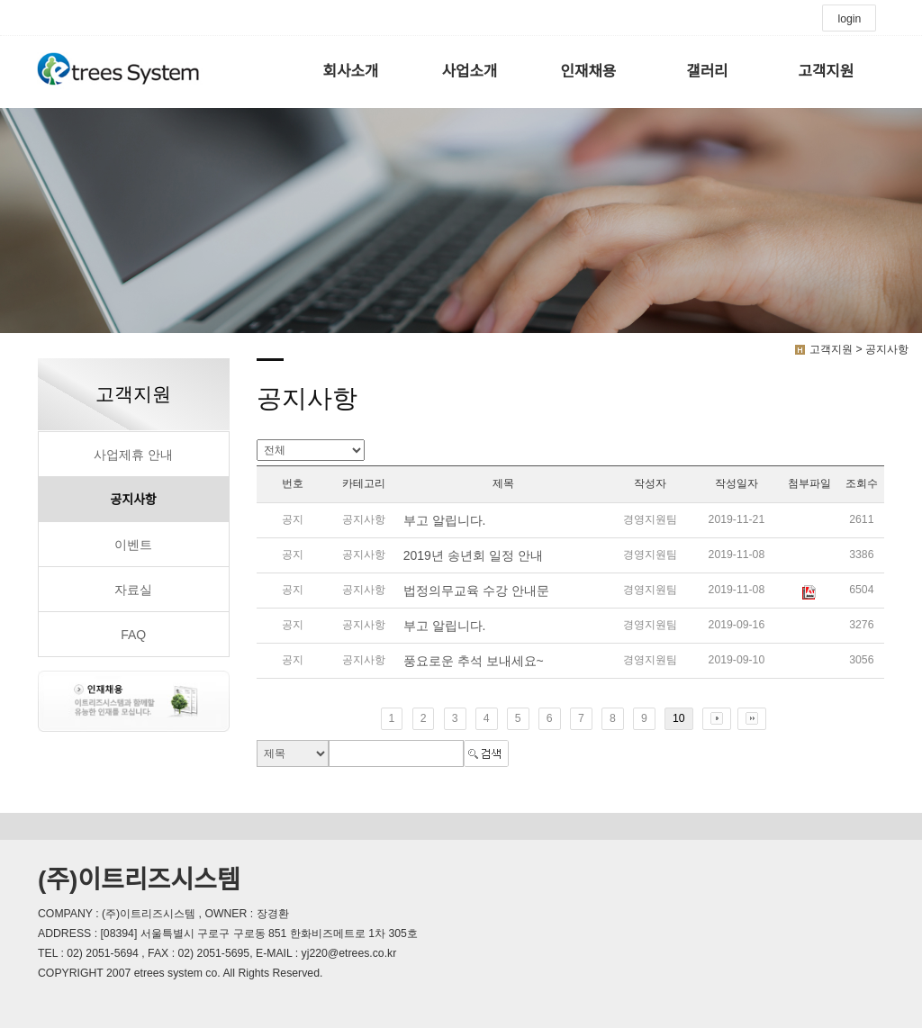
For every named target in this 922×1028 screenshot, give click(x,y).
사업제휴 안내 (133, 454)
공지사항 (133, 499)
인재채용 (589, 71)
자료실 (133, 589)
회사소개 (351, 71)
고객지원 (826, 71)
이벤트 (133, 544)
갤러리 (707, 71)
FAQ (133, 634)
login (849, 19)
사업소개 (470, 71)
